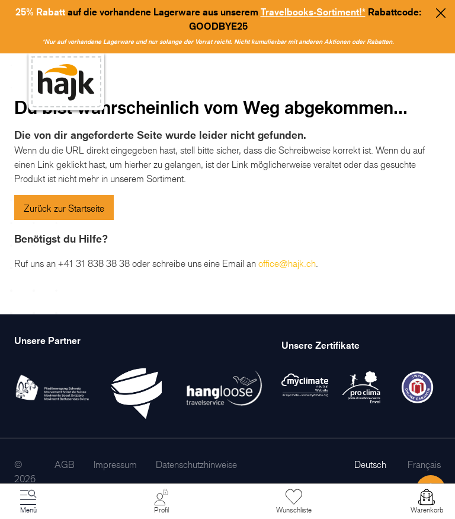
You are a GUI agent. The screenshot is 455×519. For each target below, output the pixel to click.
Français (424, 464)
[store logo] (66, 82)
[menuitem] (65, 464)
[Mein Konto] (161, 502)
